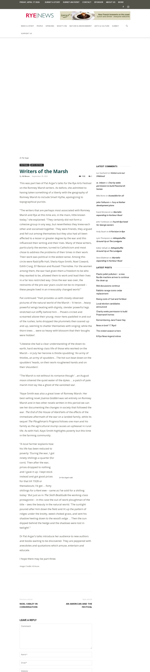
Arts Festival (37, 137)
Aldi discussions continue (108, 258)
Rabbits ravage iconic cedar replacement (109, 264)
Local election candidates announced (108, 277)
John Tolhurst (102, 174)
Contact (86, 2)
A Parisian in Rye (117, 203)
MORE (121, 2)
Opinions (50, 26)
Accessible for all (116, 167)
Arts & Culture (101, 26)
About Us (110, 2)
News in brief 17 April (106, 298)
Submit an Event (71, 2)
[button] (126, 26)
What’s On (62, 26)
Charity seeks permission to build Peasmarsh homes (110, 158)
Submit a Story (52, 2)
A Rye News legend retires (108, 308)
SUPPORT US (26, 33)
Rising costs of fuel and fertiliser (111, 271)
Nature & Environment (80, 26)
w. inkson (100, 155)
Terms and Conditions (76, 664)
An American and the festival (79, 568)
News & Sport (27, 26)
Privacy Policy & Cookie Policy (101, 664)
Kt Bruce (25, 148)
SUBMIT (115, 26)
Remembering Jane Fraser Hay (111, 292)
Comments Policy (57, 664)
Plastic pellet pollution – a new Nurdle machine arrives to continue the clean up (112, 249)
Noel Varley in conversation (29, 568)
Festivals (25, 137)
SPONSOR (98, 2)
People (40, 26)
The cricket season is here (108, 303)
